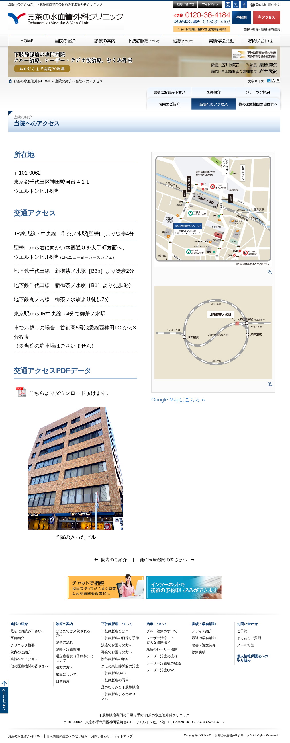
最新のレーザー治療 (161, 649)
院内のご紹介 (114, 559)
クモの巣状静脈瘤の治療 (120, 666)
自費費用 (63, 681)
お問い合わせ (247, 624)
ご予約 (242, 631)
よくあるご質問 (249, 638)
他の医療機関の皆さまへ (163, 559)
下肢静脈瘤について (116, 624)
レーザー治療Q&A (160, 670)
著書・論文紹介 (204, 645)
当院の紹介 (19, 624)
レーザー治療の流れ (161, 656)
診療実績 (198, 652)
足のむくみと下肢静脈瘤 (120, 687)
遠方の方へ (64, 667)
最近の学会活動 (204, 638)
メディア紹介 (202, 631)
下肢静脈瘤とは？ (115, 631)
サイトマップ (123, 736)
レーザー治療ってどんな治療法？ (160, 640)
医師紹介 (17, 638)
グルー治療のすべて (161, 631)
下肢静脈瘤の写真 (115, 680)
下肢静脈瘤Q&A (113, 673)
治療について (156, 624)
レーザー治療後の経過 (163, 663)
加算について (66, 674)
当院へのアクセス (24, 659)
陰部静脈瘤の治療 (115, 659)
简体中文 (274, 4)
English (261, 4)
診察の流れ (64, 642)
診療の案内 (64, 624)
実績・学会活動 (204, 624)
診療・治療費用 (68, 649)
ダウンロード (70, 393)
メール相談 (245, 645)
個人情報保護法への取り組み (66, 736)
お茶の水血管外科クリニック (233, 735)
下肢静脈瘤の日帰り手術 (120, 638)
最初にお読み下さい (26, 631)
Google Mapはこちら (176, 400)
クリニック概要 (23, 645)
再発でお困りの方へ (116, 652)
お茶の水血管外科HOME (32, 81)
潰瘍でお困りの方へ (116, 645)
